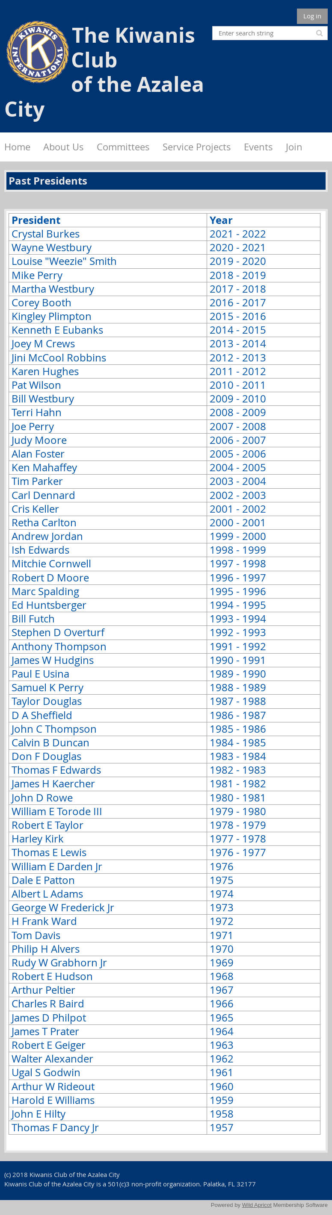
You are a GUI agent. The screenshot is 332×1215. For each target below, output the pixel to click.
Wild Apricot (257, 1205)
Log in (312, 16)
